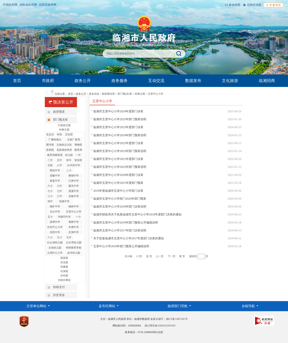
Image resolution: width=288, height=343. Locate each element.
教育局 (78, 150)
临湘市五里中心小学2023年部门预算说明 (119, 151)
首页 (17, 80)
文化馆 (69, 134)
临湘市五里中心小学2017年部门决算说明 (119, 230)
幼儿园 (69, 155)
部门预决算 (60, 119)
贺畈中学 (55, 175)
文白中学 (55, 211)
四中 (50, 201)
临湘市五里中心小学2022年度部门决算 (118, 143)
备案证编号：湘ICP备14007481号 (169, 319)
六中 (59, 186)
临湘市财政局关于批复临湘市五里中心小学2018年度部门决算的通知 (137, 214)
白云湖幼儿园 (55, 242)
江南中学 (74, 180)
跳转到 (193, 256)
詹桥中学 (74, 222)
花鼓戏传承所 (64, 150)
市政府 (48, 80)
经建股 (64, 266)
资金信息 (94, 93)
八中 (59, 165)
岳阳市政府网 (47, 4)
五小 (50, 216)
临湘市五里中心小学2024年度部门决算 (118, 111)
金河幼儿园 (73, 252)
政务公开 (83, 80)
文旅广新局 (73, 139)
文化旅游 (230, 80)
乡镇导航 (249, 306)
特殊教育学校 (73, 247)
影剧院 (50, 150)
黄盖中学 (55, 180)
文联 (50, 165)
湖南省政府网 (28, 4)
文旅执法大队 (64, 144)
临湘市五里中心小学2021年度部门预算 (118, 182)
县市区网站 (107, 306)
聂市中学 (74, 186)
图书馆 (50, 144)
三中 (59, 196)
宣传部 (78, 160)
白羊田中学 (73, 165)
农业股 (64, 262)
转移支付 (59, 287)
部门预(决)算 (125, 93)
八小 (50, 237)
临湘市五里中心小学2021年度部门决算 (118, 158)
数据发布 (193, 80)
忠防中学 (55, 232)
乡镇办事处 (64, 280)
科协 (59, 134)
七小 (50, 191)
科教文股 (140, 93)
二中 (50, 160)
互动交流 (156, 80)
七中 (59, 191)
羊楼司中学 (64, 216)
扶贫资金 (59, 294)
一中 (78, 155)
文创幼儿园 (54, 247)
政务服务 (119, 80)
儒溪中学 (74, 191)
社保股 (64, 271)
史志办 (50, 134)
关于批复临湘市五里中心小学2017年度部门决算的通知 (128, 238)
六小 (50, 186)
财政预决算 (108, 93)
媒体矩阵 (232, 4)
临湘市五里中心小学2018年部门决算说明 (119, 206)
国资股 (64, 258)
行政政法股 (64, 125)
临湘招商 (267, 80)
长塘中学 (74, 227)
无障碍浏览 (252, 4)
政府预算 (59, 111)
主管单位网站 (36, 306)
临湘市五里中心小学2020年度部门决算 (118, 174)
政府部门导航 (178, 306)
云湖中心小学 (55, 252)
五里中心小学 (155, 93)
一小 (78, 216)
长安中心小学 (55, 227)
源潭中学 (55, 222)
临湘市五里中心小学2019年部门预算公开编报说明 (125, 222)
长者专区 (273, 5)
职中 (68, 160)
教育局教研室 (55, 155)
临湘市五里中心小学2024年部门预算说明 (119, 135)
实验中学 (74, 196)
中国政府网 (10, 4)
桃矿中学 (55, 206)
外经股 (64, 275)
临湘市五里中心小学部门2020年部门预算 (119, 198)
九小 (59, 237)
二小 (68, 170)
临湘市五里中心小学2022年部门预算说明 (119, 166)
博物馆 (78, 144)
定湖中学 (74, 232)
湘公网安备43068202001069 (160, 325)
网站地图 (158, 332)
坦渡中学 (64, 201)
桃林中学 (74, 206)
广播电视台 (54, 139)
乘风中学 (55, 170)
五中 (59, 160)
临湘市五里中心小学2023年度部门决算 (118, 127)
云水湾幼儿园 (73, 242)
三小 (50, 196)
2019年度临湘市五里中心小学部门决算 (118, 190)
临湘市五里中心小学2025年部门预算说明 (119, 119)
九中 (68, 237)
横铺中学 (74, 175)
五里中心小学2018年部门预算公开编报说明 (121, 246)
